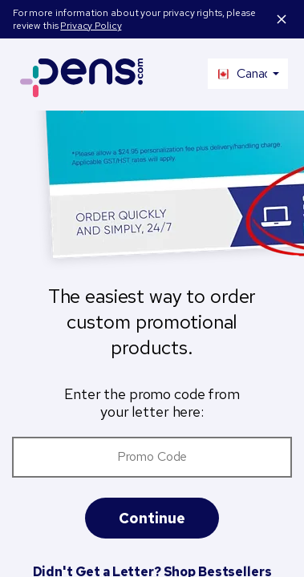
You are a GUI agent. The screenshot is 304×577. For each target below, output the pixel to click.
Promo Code (152, 456)
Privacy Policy (90, 25)
